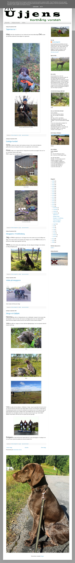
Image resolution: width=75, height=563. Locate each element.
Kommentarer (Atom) (17, 449)
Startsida (7, 22)
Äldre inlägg (43, 447)
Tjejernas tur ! (11, 29)
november (55, 209)
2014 (53, 202)
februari (55, 234)
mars (54, 232)
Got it (41, 6)
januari (54, 236)
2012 (53, 206)
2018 (53, 195)
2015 (53, 200)
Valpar (23, 22)
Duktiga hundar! (12, 141)
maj (54, 229)
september (55, 213)
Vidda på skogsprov (13, 280)
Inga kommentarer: (25, 135)
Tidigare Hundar (16, 22)
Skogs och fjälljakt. (13, 313)
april (54, 231)
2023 (53, 186)
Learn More (35, 6)
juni (54, 227)
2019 (53, 193)
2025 (53, 182)
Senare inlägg (9, 447)
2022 (53, 188)
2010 (53, 240)
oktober (55, 211)
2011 (53, 238)
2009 (53, 242)
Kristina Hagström (56, 42)
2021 (53, 190)
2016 (53, 199)
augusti (54, 224)
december (55, 207)
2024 (53, 184)
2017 (53, 197)
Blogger (42, 556)
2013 (53, 204)
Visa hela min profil (54, 52)
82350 (52, 247)
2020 (53, 191)
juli (54, 225)
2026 (53, 181)
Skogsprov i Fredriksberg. (15, 234)
